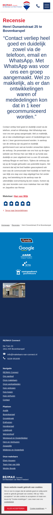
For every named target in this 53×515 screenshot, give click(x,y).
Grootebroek (8, 418)
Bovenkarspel (9, 414)
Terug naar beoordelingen (16, 210)
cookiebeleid (9, 502)
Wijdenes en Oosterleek (13, 450)
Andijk (5, 410)
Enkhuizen (7, 422)
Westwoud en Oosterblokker (15, 438)
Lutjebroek (7, 430)
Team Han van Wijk (11, 464)
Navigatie (46, 5)
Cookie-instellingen (37, 509)
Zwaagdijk (7, 446)
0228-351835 (13, 358)
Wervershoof (8, 434)
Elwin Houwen (9, 460)
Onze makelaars (10, 456)
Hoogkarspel (8, 426)
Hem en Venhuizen (11, 442)
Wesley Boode (9, 468)
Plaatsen (7, 406)
